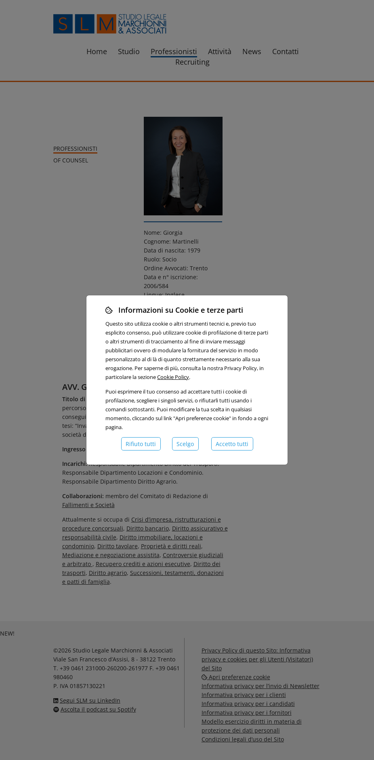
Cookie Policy (173, 377)
